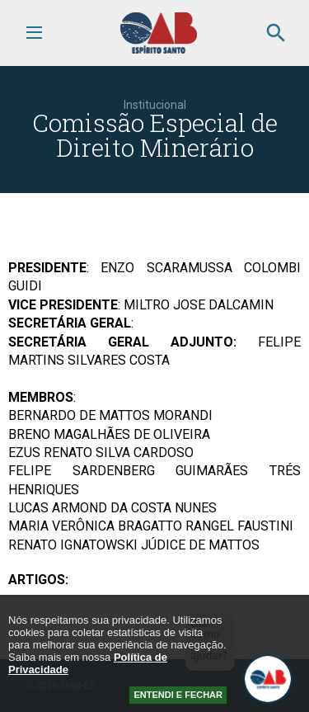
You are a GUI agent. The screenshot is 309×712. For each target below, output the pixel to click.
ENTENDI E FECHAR (177, 695)
